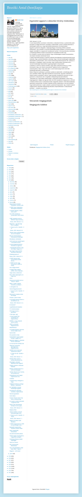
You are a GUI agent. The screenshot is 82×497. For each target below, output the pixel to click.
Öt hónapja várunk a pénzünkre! (14, 311)
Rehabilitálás (11, 112)
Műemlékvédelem (12, 102)
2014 (10, 466)
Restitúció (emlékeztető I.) (14, 121)
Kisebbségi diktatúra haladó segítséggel (16, 440)
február (11, 202)
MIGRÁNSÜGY (13, 327)
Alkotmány (10, 63)
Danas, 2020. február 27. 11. (16, 221)
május (11, 196)
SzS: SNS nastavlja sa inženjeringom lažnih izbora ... (17, 215)
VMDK (9, 132)
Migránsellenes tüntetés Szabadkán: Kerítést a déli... (17, 204)
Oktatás (10, 111)
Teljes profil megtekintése (13, 47)
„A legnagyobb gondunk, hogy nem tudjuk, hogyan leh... (16, 248)
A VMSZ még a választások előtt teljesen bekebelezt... (16, 208)
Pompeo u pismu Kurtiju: (15, 297)
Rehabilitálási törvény (13, 118)
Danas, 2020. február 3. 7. (16, 418)
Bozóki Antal (20, 20)
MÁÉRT (10, 98)
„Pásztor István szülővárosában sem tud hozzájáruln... (17, 233)
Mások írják (11, 100)
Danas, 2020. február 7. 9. (16, 356)
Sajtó (9, 127)
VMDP (9, 134)
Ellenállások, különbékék (15, 239)
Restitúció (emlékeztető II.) (14, 123)
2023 (10, 174)
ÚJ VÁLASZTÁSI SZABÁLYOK (17, 343)
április (11, 198)
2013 (10, 468)
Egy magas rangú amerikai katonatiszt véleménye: (16, 251)
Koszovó (10, 88)
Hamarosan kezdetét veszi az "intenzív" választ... (16, 281)
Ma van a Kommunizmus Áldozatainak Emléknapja (16, 236)
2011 (10, 472)
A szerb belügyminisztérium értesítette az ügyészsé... (16, 245)
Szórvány (10, 130)
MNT (9, 93)
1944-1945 (10, 59)
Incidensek (10, 77)
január (11, 453)
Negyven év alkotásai (13, 153)
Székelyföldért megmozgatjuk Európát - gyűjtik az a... (16, 337)
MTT (9, 96)
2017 (10, 460)
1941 (9, 57)
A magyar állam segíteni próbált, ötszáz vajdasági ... (17, 270)
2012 (10, 470)
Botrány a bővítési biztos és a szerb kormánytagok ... (16, 369)
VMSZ (9, 136)
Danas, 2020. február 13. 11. (16, 303)
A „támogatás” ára (14, 286)
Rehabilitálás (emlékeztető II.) (15, 116)
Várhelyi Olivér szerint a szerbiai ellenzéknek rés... (16, 359)
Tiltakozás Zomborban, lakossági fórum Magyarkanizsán (15, 347)
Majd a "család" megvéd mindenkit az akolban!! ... (16, 284)
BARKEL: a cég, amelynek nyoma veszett (16, 321)
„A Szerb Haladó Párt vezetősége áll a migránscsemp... (14, 318)
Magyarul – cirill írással (15, 451)
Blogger (47, 489)
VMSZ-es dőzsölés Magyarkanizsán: (14, 325)
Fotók (9, 155)
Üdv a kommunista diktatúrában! (14, 445)
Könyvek (10, 151)
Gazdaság (10, 70)
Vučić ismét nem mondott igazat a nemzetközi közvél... (17, 242)
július (11, 192)
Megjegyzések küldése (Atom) (43, 147)
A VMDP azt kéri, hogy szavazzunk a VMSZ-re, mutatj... (16, 264)
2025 (10, 169)
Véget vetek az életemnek (16, 272)
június (11, 194)
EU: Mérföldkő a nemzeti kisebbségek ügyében (15, 388)
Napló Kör (10, 105)
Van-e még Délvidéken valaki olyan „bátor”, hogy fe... (16, 448)
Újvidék (10, 143)
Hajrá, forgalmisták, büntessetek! (14, 431)
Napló (9, 104)
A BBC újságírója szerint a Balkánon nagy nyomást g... (17, 219)
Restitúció (10, 120)
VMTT (9, 137)
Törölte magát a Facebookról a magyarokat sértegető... (17, 436)
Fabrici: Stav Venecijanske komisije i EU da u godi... (16, 405)
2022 (10, 176)
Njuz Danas (11, 107)
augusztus (12, 190)
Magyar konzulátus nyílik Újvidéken (15, 421)
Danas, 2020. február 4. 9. (16, 408)
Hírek (35, 96)
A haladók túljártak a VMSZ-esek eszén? (16, 211)
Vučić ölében (13, 396)
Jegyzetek (10, 79)
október (12, 186)
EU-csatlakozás (12, 68)
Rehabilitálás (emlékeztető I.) (15, 114)
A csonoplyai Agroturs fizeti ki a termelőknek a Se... (17, 300)
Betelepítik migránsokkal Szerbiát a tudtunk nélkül (16, 428)
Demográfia (11, 66)
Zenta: (11, 278)
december (12, 181)
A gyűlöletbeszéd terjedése (16, 307)
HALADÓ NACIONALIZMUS (16, 433)
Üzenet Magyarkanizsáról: (16, 289)
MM (9, 91)
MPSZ (9, 95)
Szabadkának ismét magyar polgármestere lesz (16, 376)
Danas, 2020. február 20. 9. (16, 256)
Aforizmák (10, 61)
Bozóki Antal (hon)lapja (24, 8)
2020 (10, 180)
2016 (10, 462)
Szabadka (10, 129)
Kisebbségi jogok (12, 86)
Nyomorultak (12, 332)
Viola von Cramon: (14, 442)
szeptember (13, 188)
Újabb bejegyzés (34, 144)
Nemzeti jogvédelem (14, 393)
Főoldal (51, 144)
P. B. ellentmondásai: (14, 309)
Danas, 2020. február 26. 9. (16, 230)
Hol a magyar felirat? (14, 267)
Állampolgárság (12, 139)
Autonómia (10, 64)
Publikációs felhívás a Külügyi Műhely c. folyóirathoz (16, 384)
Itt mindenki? (13, 305)
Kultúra (10, 89)
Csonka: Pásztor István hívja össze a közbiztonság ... (16, 398)
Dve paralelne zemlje (14, 335)
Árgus (9, 141)
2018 (10, 458)
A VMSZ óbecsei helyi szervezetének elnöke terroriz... (15, 260)
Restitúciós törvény (12, 125)
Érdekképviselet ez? (14, 254)
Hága (9, 73)
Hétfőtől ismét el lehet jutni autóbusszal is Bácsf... (16, 351)
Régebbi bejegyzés (70, 144)
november (12, 183)
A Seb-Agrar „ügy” (14, 314)
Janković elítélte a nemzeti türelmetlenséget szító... (16, 412)
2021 (10, 178)
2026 (10, 167)
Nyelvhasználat (11, 109)
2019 (10, 456)
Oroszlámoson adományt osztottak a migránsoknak (16, 391)
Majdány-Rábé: (13, 410)
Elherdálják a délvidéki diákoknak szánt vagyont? (16, 363)
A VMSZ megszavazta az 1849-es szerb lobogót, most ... (17, 424)
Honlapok (10, 71)
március (12, 200)
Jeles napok (11, 80)
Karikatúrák (11, 84)
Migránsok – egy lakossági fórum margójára (16, 224)
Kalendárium (11, 82)
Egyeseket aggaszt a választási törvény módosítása (17, 341)
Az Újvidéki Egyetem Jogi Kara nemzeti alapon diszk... (17, 330)
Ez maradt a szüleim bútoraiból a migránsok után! (17, 402)
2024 (10, 172)
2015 (10, 464)
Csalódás (12, 378)
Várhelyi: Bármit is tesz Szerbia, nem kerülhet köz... (17, 372)
